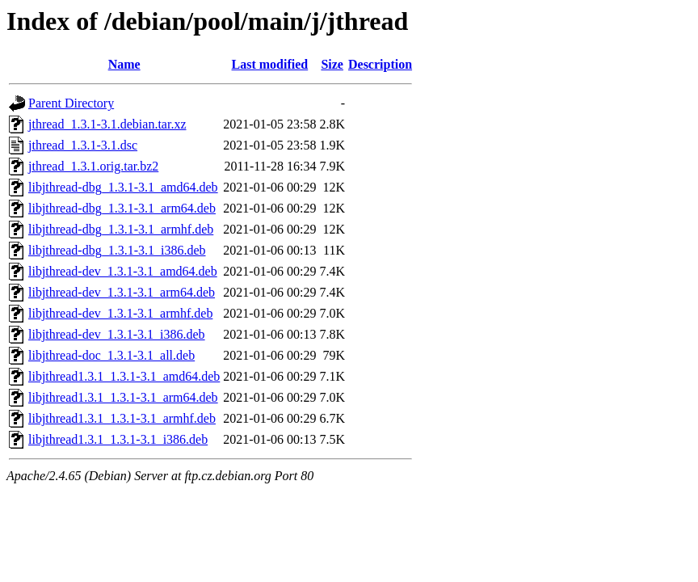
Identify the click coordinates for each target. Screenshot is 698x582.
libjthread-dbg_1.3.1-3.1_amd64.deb (123, 187)
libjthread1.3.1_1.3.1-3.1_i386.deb (118, 439)
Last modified (270, 64)
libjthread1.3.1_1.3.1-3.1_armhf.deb (122, 418)
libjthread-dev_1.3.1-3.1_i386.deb (116, 334)
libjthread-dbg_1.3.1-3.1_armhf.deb (120, 229)
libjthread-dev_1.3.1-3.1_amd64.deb (122, 271)
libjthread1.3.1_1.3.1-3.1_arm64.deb (123, 397)
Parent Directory (71, 103)
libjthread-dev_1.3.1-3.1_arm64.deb (121, 292)
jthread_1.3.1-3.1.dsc (82, 145)
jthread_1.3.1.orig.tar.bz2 (93, 166)
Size (332, 64)
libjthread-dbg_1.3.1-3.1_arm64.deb (122, 208)
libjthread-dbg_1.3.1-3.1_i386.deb (117, 250)
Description (380, 64)
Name (124, 64)
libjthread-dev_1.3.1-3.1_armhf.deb (120, 313)
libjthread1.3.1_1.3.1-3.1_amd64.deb (124, 376)
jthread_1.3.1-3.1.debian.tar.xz (107, 124)
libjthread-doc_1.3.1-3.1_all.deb (111, 355)
